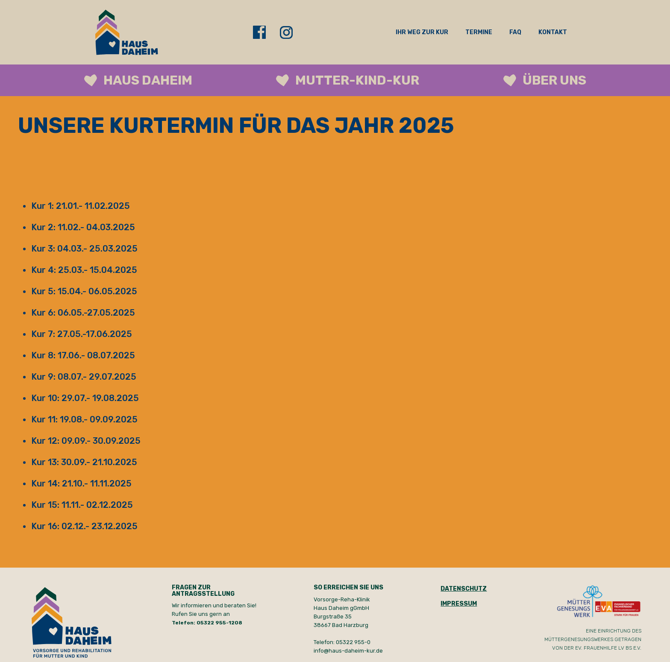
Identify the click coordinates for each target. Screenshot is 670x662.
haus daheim (147, 80)
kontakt (552, 32)
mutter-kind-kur (357, 80)
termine (478, 32)
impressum (459, 603)
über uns (554, 80)
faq (515, 32)
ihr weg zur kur (422, 32)
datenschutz (464, 588)
